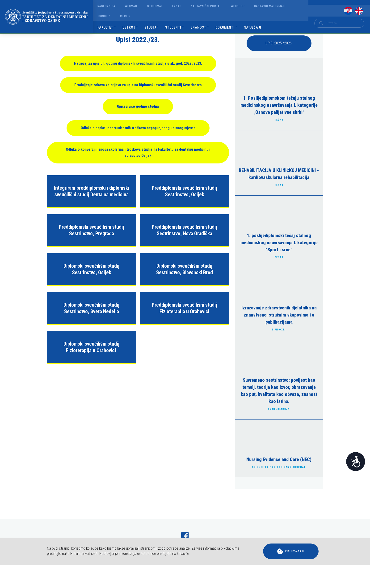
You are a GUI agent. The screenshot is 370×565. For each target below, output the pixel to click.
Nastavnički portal (206, 6)
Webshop (238, 6)
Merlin (125, 16)
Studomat (155, 6)
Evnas (176, 6)
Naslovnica (106, 6)
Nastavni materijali (270, 6)
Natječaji (252, 27)
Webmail (131, 6)
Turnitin (104, 16)
